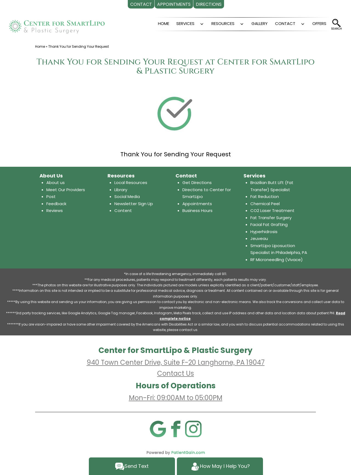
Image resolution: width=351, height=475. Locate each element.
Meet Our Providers (65, 190)
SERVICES (185, 23)
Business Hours (197, 210)
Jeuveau (259, 238)
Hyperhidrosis (264, 231)
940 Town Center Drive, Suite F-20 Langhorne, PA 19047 (176, 362)
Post (51, 196)
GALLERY (259, 23)
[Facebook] (175, 428)
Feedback (56, 204)
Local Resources (130, 182)
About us (55, 182)
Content (123, 210)
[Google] (157, 428)
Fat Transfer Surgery (270, 217)
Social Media (127, 196)
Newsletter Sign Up (133, 204)
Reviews (54, 210)
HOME (163, 23)
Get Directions (197, 182)
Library (120, 190)
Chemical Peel (265, 204)
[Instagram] (193, 428)
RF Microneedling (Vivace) (276, 259)
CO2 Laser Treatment (272, 210)
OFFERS (319, 23)
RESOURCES (222, 23)
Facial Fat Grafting (269, 224)
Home (40, 46)
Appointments (197, 204)
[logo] (57, 24)
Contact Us (175, 373)
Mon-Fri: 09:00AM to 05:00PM (175, 397)
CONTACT (285, 23)
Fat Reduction (264, 196)
